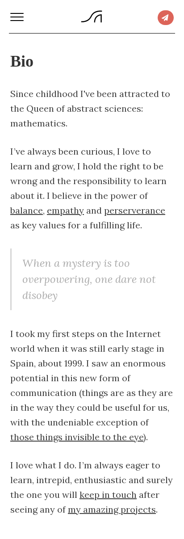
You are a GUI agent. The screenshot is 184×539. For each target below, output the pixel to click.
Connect (166, 17)
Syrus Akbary (91, 16)
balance (26, 210)
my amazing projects (112, 509)
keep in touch (108, 494)
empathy (65, 210)
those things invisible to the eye (76, 436)
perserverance (134, 210)
